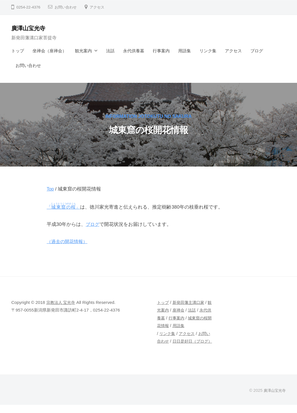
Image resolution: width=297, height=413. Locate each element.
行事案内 (161, 50)
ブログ (256, 50)
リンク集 (207, 50)
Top (50, 189)
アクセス (99, 7)
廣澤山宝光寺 (30, 28)
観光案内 (83, 50)
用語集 (184, 50)
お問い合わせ (66, 7)
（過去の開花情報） (68, 242)
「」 (65, 207)
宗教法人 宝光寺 (61, 302)
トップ (17, 50)
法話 (110, 50)
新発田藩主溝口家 (190, 302)
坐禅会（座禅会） (49, 50)
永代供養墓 (133, 50)
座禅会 (184, 310)
